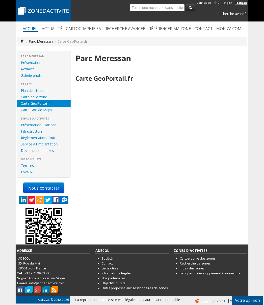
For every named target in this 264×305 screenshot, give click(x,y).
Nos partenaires (114, 278)
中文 (217, 2)
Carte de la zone (34, 97)
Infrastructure (32, 131)
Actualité (52, 28)
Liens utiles (110, 268)
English (227, 2)
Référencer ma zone (170, 28)
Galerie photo (32, 75)
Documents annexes (37, 150)
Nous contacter (43, 188)
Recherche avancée (232, 13)
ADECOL (44, 300)
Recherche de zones (195, 263)
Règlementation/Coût (38, 137)
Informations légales (117, 273)
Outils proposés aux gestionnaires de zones (135, 288)
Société (107, 258)
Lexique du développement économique (210, 273)
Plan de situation (34, 90)
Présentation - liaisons (38, 124)
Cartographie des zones (198, 258)
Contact (203, 28)
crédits (221, 301)
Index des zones (192, 268)
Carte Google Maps (36, 109)
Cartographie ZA (83, 28)
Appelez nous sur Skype (47, 278)
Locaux (26, 172)
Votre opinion (247, 300)
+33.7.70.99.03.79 (37, 273)
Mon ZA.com (228, 28)
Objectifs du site (114, 283)
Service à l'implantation (39, 144)
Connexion (204, 2)
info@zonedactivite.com (47, 283)
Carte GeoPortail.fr (36, 103)
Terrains (27, 165)
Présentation (31, 62)
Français (241, 2)
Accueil (30, 28)
